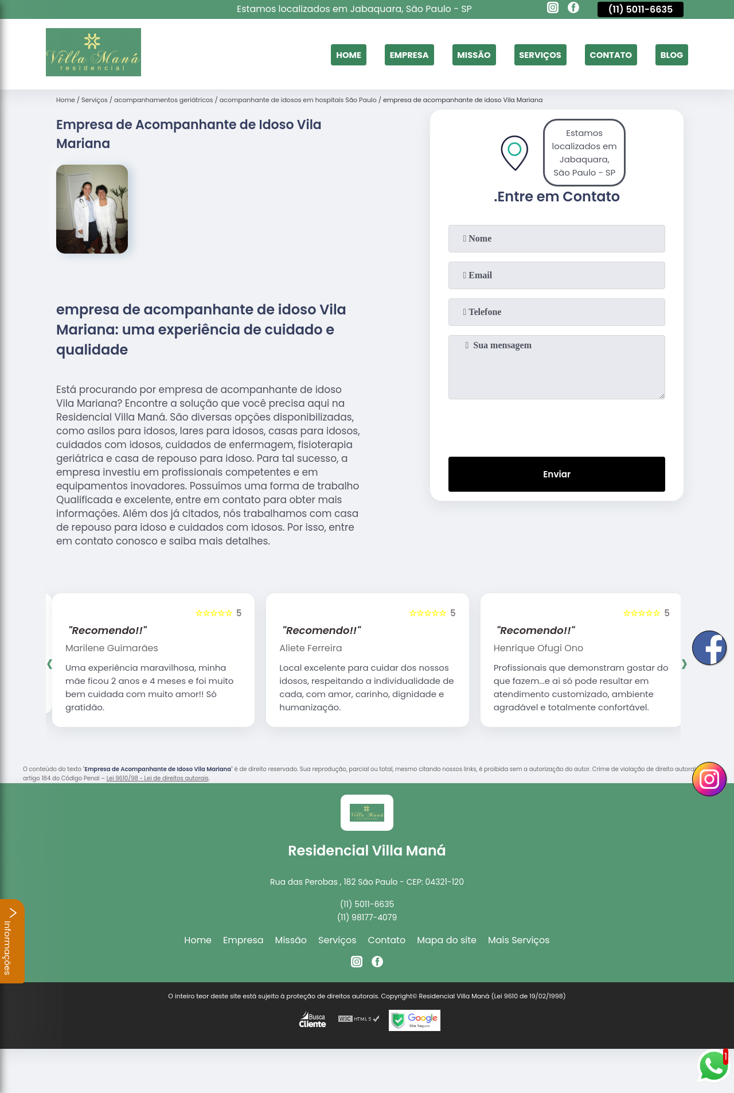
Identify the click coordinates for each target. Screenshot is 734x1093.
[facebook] (573, 9)
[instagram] (553, 9)
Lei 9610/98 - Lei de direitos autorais (158, 778)
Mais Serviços (519, 940)
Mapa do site (447, 940)
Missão (460, 54)
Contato (605, 54)
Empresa (391, 54)
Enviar (556, 475)
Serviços (530, 54)
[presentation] (557, 425)
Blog (670, 54)
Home (327, 54)
